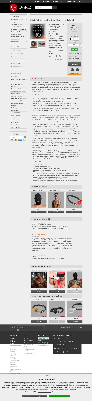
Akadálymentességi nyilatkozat (15, 369)
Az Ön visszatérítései (28, 343)
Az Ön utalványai (29, 353)
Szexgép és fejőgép (16, 34)
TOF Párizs (14, 117)
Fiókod (26, 335)
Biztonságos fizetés (13, 354)
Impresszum (13, 366)
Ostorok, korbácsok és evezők (19, 91)
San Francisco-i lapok (16, 127)
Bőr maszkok (16, 46)
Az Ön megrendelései (28, 339)
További (44, 44)
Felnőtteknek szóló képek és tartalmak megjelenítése (38, 32)
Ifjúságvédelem (42, 345)
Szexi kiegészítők (15, 125)
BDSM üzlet (13, 341)
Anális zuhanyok (15, 82)
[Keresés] (54, 7)
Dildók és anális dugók (17, 19)
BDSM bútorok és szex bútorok (17, 85)
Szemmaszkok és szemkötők (19, 53)
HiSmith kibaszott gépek (17, 36)
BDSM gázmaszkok (17, 70)
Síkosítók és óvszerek (16, 24)
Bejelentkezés (71, 1)
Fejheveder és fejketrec (18, 60)
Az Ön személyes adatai (29, 350)
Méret (75, 42)
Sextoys (13, 22)
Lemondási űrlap (15, 373)
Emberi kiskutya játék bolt (18, 101)
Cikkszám (51, 52)
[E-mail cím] (16, 137)
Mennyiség (74, 36)
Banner (12, 343)
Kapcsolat (38, 1)
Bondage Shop (15, 41)
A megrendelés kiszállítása (14, 361)
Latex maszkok (16, 63)
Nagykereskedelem (15, 345)
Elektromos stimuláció (17, 88)
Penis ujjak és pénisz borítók (18, 29)
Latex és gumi (14, 110)
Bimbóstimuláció (15, 39)
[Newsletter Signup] (25, 137)
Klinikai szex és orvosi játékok (18, 98)
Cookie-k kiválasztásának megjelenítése (34, 396)
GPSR (40, 79)
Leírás (34, 79)
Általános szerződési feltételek (13, 349)
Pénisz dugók (14, 107)
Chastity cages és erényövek (18, 79)
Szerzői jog (13, 364)
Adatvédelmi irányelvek (44, 392)
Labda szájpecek (17, 73)
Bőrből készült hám (16, 115)
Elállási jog (13, 358)
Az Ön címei (27, 346)
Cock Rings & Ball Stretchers (18, 27)
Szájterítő (15, 76)
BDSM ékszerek (15, 122)
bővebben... (61, 50)
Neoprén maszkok (17, 50)
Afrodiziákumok (15, 112)
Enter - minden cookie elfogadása (59, 396)
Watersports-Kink (15, 93)
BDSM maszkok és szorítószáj (18, 44)
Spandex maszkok (17, 66)
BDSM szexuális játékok (17, 96)
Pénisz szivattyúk (15, 31)
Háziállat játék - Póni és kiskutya (17, 104)
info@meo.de (64, 352)
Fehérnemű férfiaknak (17, 120)
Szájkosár (15, 56)
